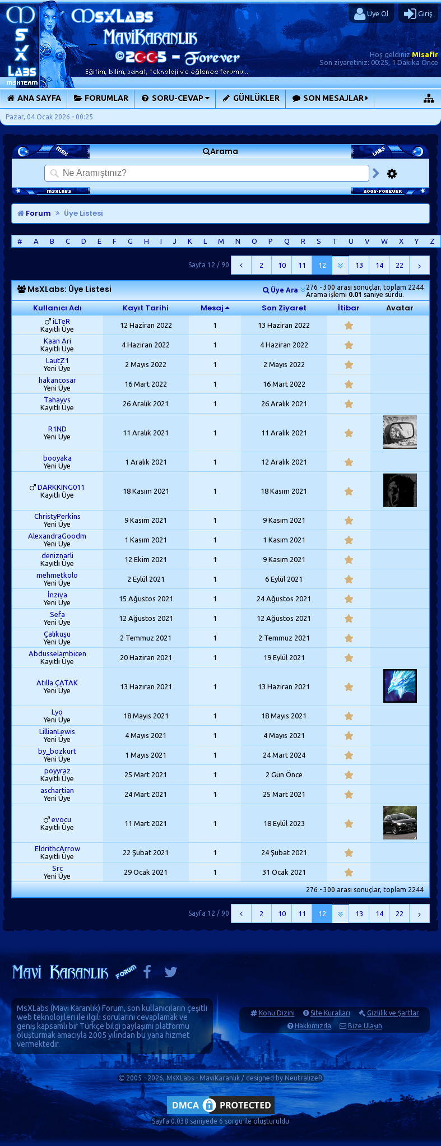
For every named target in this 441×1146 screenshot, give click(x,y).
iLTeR (61, 321)
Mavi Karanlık (75, 1008)
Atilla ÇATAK (57, 682)
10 (282, 265)
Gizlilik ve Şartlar (393, 1013)
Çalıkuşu (57, 634)
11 (302, 265)
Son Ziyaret (284, 308)
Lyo (57, 712)
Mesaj (212, 308)
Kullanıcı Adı (57, 308)
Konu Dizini (277, 1013)
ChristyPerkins (57, 516)
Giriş (418, 14)
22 (399, 265)
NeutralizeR (304, 1078)
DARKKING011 (61, 487)
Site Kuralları (330, 1013)
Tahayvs (57, 399)
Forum (34, 213)
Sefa (57, 614)
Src (57, 868)
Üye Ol (371, 14)
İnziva (57, 594)
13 (359, 265)
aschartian (57, 790)
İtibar (349, 308)
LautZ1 (57, 360)
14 (379, 265)
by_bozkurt (57, 751)
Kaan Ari (57, 341)
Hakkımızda (313, 1025)
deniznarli (57, 555)
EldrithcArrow (57, 848)
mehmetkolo (57, 575)
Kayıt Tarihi (146, 308)
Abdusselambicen (57, 653)
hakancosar (57, 380)
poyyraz (57, 770)
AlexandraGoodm (57, 536)
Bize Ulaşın (365, 1025)
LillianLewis (57, 731)
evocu (61, 819)
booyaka (57, 458)
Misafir (425, 54)
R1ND (57, 429)
